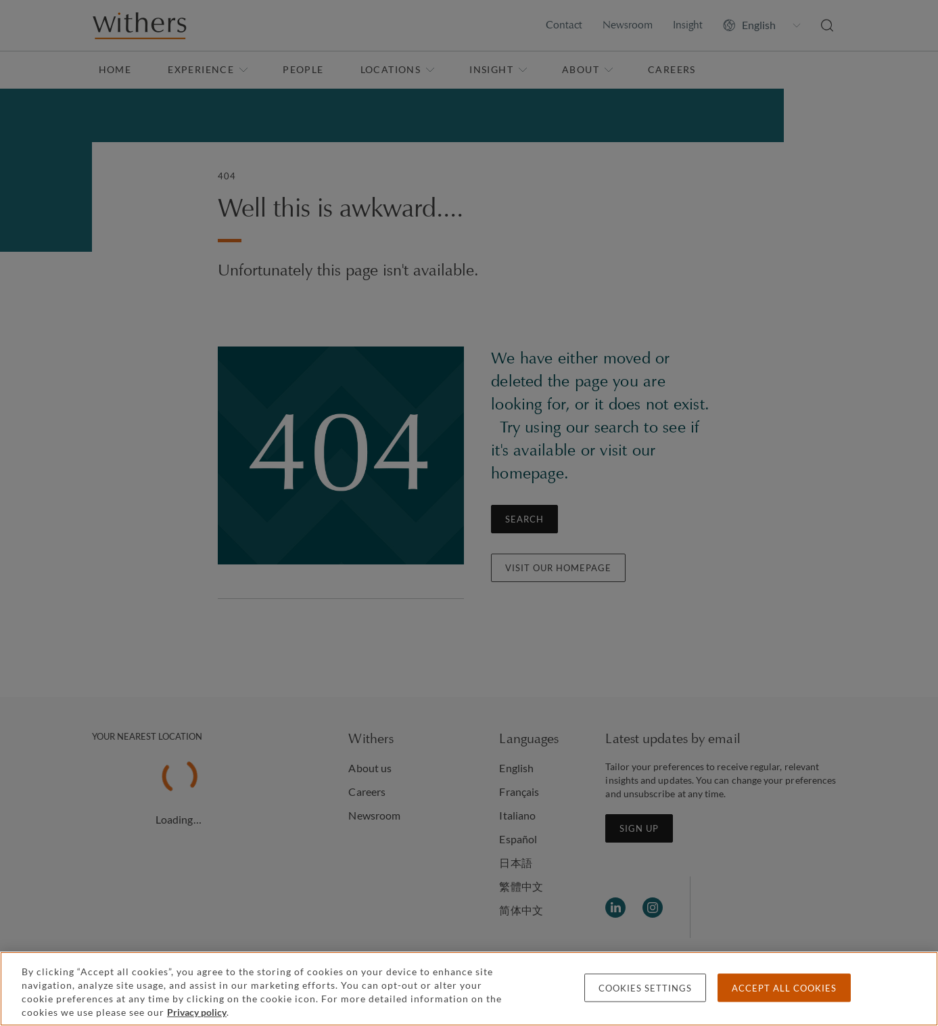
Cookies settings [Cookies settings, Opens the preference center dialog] (645, 988)
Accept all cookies (784, 988)
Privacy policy (197, 1012)
